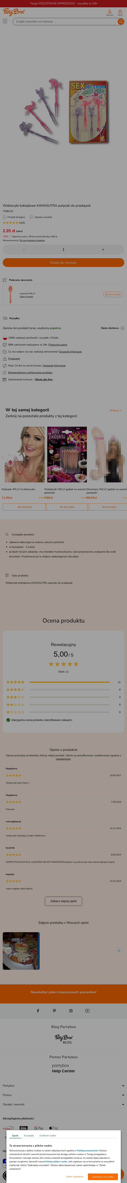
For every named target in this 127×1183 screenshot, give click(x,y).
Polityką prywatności (87, 1150)
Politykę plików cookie (55, 1161)
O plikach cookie (47, 1135)
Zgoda (15, 1135)
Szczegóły (29, 1135)
